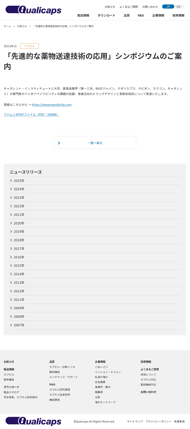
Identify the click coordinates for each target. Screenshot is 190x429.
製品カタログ (11, 392)
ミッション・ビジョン (108, 372)
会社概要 (100, 382)
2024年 (19, 189)
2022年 (19, 206)
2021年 (19, 214)
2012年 (19, 291)
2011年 (19, 299)
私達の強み (101, 377)
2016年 (19, 257)
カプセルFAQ (148, 379)
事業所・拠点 (103, 387)
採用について (148, 374)
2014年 (19, 274)
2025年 (19, 180)
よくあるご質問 (128, 7)
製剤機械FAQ (148, 384)
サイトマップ (135, 421)
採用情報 (178, 15)
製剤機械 (9, 379)
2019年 (19, 231)
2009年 (19, 308)
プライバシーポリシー (158, 421)
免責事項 (179, 421)
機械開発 (54, 400)
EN (178, 7)
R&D (141, 15)
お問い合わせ (150, 7)
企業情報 (158, 15)
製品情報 (83, 15)
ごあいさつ (101, 367)
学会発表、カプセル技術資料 (20, 397)
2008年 (19, 316)
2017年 (19, 248)
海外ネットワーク (105, 402)
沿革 (97, 397)
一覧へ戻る (95, 143)
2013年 (19, 282)
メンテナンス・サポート (63, 377)
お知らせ (110, 7)
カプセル (9, 374)
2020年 (19, 223)
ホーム (7, 26)
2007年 (19, 325)
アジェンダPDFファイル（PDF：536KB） (31, 114)
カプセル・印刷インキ (62, 367)
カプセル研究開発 (59, 389)
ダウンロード (106, 15)
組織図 (99, 392)
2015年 (19, 265)
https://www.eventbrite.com (52, 104)
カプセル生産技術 (59, 394)
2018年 (19, 240)
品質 (127, 15)
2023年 (19, 197)
